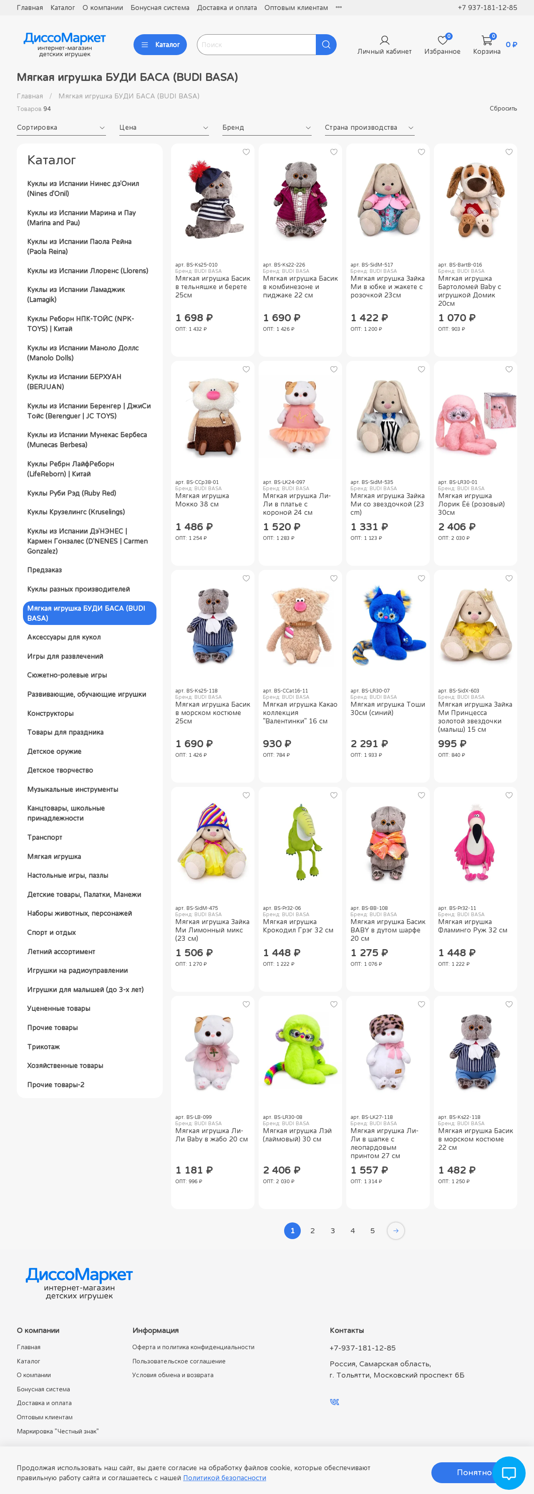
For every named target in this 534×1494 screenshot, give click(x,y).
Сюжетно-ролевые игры (67, 675)
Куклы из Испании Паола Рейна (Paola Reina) (79, 246)
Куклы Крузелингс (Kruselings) (76, 512)
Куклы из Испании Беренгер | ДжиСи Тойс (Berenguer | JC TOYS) (89, 411)
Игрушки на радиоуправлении (77, 970)
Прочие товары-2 (55, 1084)
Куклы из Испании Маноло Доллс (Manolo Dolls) (83, 353)
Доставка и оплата (227, 7)
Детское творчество (60, 770)
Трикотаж (43, 1047)
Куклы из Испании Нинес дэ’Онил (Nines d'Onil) (83, 188)
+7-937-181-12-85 (363, 1348)
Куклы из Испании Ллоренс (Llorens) (87, 271)
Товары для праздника (65, 732)
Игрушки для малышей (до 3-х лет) (85, 989)
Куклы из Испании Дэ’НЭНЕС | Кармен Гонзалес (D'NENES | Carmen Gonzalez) (87, 541)
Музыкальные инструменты (72, 789)
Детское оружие (54, 751)
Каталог (62, 7)
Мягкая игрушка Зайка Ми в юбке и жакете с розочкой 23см (387, 287)
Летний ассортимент (61, 951)
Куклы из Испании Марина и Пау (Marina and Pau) (81, 218)
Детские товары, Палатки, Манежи (84, 894)
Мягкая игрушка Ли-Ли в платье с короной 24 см (297, 504)
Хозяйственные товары (65, 1065)
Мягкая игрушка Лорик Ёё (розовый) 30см (471, 504)
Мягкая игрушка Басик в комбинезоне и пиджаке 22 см (300, 287)
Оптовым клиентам (296, 7)
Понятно (474, 1472)
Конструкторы (50, 713)
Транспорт (44, 837)
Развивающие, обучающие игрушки (86, 694)
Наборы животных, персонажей (79, 913)
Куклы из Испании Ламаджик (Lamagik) (76, 294)
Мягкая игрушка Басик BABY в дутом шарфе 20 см (388, 930)
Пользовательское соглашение (179, 1361)
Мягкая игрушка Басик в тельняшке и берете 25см (212, 287)
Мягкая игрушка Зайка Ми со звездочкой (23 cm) (387, 504)
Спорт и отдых (51, 932)
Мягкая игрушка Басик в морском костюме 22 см (475, 1139)
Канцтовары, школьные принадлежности (66, 813)
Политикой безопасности (224, 1477)
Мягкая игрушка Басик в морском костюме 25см (212, 712)
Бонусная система (160, 7)
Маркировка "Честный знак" (58, 1431)
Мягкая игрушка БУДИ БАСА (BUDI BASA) (86, 613)
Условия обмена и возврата (173, 1374)
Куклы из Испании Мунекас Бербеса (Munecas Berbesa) (87, 439)
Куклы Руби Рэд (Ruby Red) (71, 493)
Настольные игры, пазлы (67, 875)
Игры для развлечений (65, 656)
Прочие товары (52, 1027)
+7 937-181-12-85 (487, 7)
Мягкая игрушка (54, 856)
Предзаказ (44, 570)
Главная (30, 7)
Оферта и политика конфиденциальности (193, 1346)
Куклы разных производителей (78, 589)
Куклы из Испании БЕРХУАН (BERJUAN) (74, 382)
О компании (103, 7)
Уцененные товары (58, 1008)
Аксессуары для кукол (64, 637)
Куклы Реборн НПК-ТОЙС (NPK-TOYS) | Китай (80, 324)
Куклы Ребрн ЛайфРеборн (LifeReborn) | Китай (70, 469)
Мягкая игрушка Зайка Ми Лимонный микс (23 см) (212, 930)
